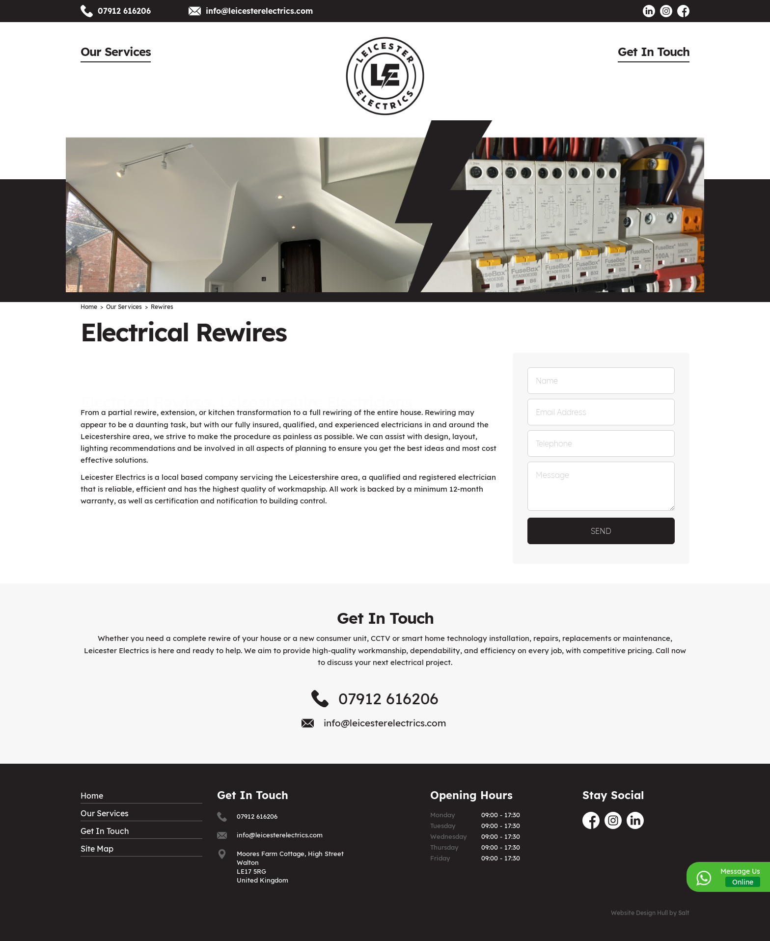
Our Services (116, 51)
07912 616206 (124, 11)
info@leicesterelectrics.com (259, 11)
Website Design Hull (639, 912)
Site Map (97, 849)
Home (92, 796)
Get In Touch (653, 51)
